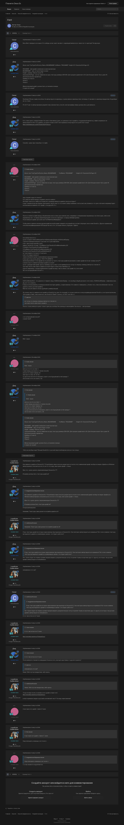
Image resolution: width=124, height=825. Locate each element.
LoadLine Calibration (14, 462)
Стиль (61, 819)
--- (14, 165)
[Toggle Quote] (25, 169)
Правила (16, 9)
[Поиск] (100, 9)
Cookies (68, 819)
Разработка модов (28, 26)
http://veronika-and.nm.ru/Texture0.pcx (34, 636)
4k (14, 76)
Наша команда (26, 9)
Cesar (18, 25)
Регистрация (113, 3)
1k (14, 179)
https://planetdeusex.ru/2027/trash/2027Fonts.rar (37, 124)
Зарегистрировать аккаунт (36, 797)
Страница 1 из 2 (26, 33)
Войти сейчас (88, 797)
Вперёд (14, 33)
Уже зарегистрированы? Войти (96, 3)
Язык (56, 819)
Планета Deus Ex (13, 3)
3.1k (14, 477)
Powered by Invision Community (62, 822)
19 (14, 54)
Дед (14, 62)
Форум (9, 9)
